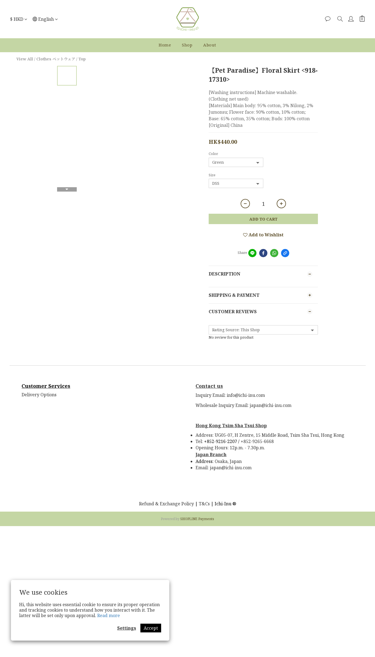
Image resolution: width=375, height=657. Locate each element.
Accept (151, 628)
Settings (126, 628)
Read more (108, 615)
